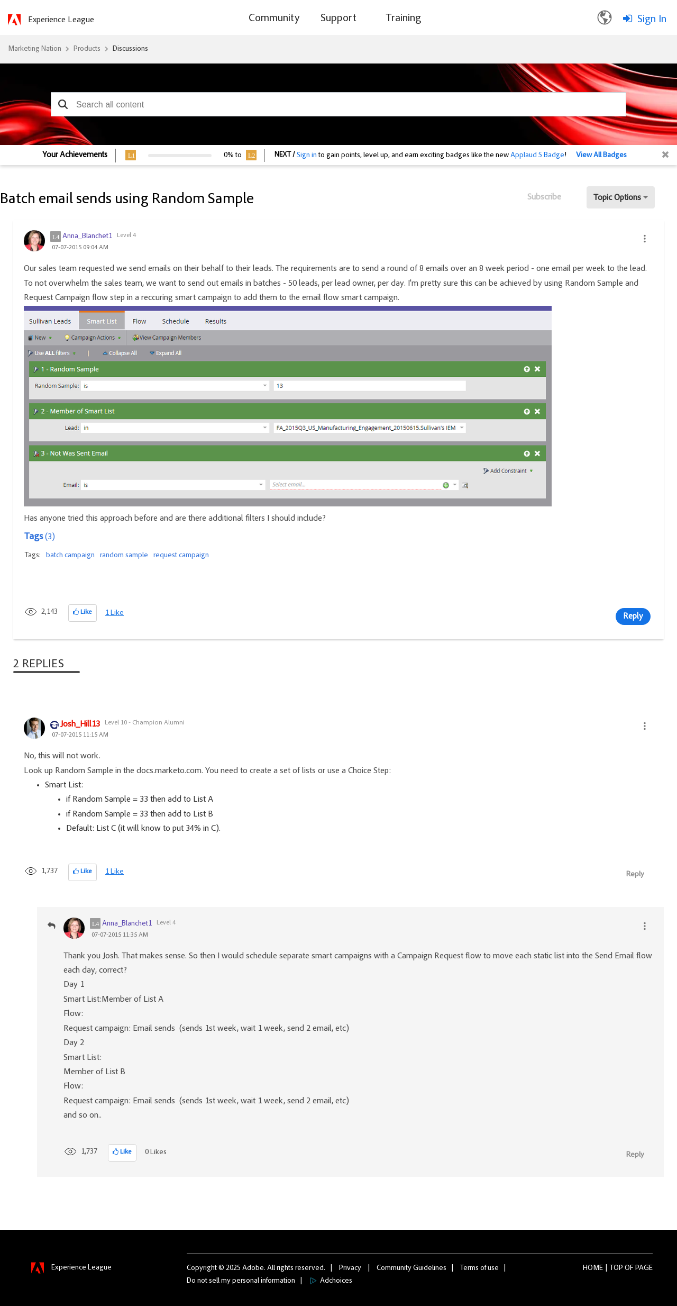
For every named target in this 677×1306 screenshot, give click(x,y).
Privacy (350, 1268)
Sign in (307, 155)
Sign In (651, 19)
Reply (633, 616)
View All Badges (601, 155)
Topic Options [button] (617, 198)
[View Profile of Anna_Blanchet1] (87, 236)
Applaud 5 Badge (537, 155)
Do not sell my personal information (241, 1281)
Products (87, 49)
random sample (124, 555)
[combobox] (338, 104)
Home (593, 1268)
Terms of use (479, 1268)
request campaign (181, 555)
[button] (63, 104)
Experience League (61, 20)
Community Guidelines (411, 1268)
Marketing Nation (34, 49)
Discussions (130, 49)
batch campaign (70, 555)
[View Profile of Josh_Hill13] (80, 725)
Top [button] (616, 1268)
